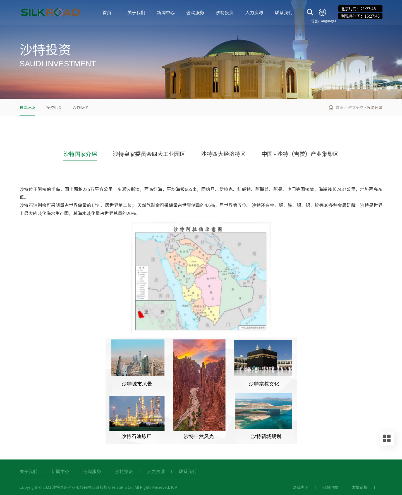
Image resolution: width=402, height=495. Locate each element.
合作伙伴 (80, 107)
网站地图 (330, 487)
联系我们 (284, 12)
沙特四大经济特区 (223, 154)
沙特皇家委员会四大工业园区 (149, 154)
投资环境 (27, 107)
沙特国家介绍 (80, 154)
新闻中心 (166, 12)
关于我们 (136, 12)
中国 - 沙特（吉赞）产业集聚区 (300, 154)
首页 (106, 12)
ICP (174, 487)
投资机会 (54, 107)
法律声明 (300, 487)
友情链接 (360, 487)
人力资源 (254, 12)
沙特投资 (225, 12)
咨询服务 (195, 12)
